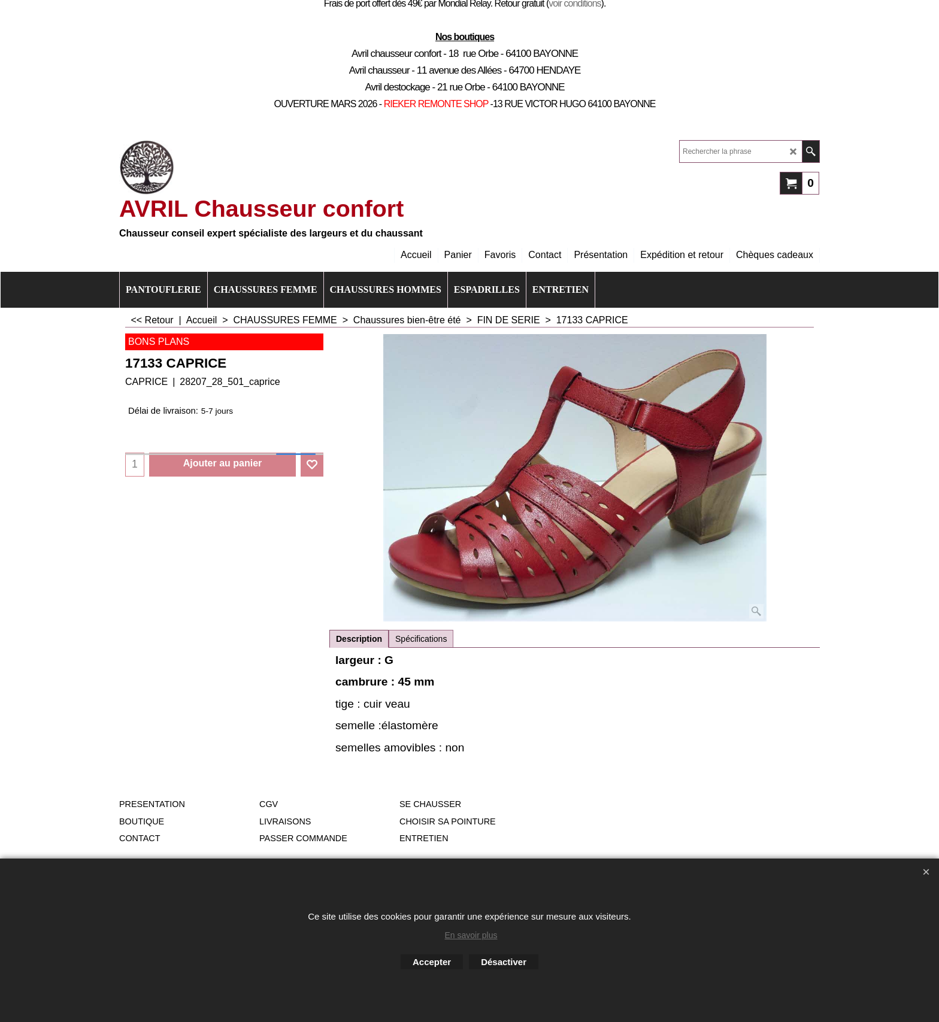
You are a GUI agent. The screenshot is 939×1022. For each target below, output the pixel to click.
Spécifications (421, 639)
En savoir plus (471, 935)
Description (359, 639)
